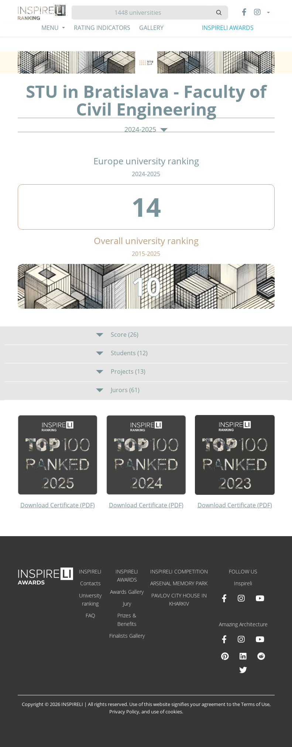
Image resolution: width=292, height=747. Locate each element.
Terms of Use (255, 704)
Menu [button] (50, 28)
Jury (127, 603)
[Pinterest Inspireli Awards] (224, 656)
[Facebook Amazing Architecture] (224, 639)
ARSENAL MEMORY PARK (178, 583)
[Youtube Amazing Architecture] (260, 639)
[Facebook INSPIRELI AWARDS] (224, 598)
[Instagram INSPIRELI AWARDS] (241, 598)
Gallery (151, 28)
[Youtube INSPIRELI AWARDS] (260, 598)
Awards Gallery (127, 591)
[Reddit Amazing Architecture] (261, 656)
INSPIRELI (90, 571)
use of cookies (166, 711)
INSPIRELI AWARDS (228, 28)
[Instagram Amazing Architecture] (241, 639)
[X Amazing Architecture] (243, 669)
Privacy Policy (124, 711)
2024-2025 (145, 129)
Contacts (90, 583)
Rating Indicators (102, 28)
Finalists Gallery (127, 635)
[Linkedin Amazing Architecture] (243, 656)
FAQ (90, 615)
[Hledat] (141, 13)
